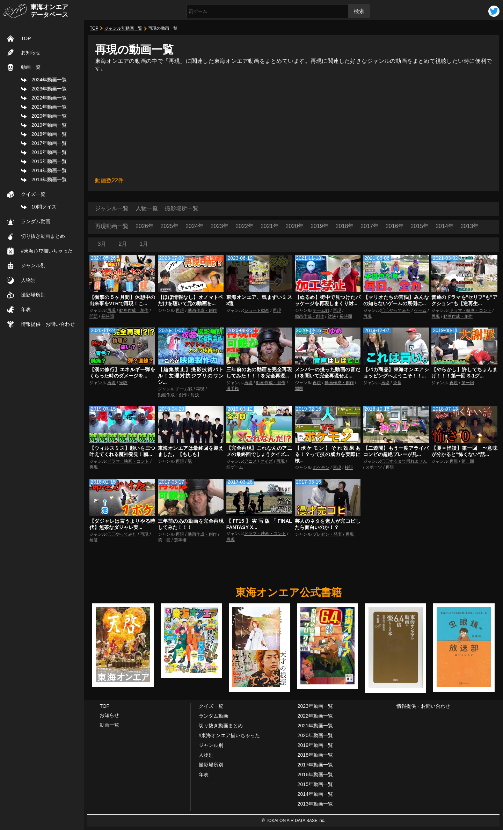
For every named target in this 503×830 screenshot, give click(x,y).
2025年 (170, 226)
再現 (111, 310)
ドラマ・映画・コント (470, 310)
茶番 (397, 382)
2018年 (345, 226)
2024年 (194, 226)
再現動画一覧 (112, 226)
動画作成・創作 (133, 310)
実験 (123, 382)
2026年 (145, 226)
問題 (93, 316)
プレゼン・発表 (327, 534)
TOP (26, 38)
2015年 (420, 226)
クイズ (266, 461)
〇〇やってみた (395, 310)
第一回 (467, 382)
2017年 (369, 226)
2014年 (445, 226)
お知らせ (31, 52)
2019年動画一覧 (49, 125)
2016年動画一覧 (49, 152)
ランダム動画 (35, 221)
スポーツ (373, 467)
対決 (332, 316)
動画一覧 (31, 67)
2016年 (395, 226)
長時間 (107, 316)
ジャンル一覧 (112, 208)
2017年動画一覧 (49, 143)
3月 (102, 244)
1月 (144, 244)
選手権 (232, 388)
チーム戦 (321, 310)
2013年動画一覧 (49, 179)
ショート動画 (256, 310)
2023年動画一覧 (49, 88)
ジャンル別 (33, 265)
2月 (123, 244)
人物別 (28, 280)
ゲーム (420, 310)
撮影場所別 (33, 295)
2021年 (270, 226)
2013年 (470, 226)
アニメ (250, 461)
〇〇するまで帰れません (404, 461)
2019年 (320, 226)
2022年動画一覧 (49, 98)
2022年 (244, 226)
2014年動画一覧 (49, 170)
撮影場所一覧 (181, 208)
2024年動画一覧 (49, 79)
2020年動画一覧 (49, 116)
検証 (349, 467)
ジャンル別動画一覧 (123, 28)
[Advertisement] (293, 125)
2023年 (220, 226)
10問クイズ (44, 207)
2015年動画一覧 (49, 161)
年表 (26, 309)
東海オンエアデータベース (49, 10)
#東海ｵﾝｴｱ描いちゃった (47, 251)
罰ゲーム (234, 467)
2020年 (295, 226)
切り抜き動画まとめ (43, 236)
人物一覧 (147, 208)
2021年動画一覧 (49, 107)
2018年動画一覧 (49, 134)
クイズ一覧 (33, 194)
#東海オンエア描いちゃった (229, 735)
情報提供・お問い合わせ (48, 324)
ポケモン (321, 467)
